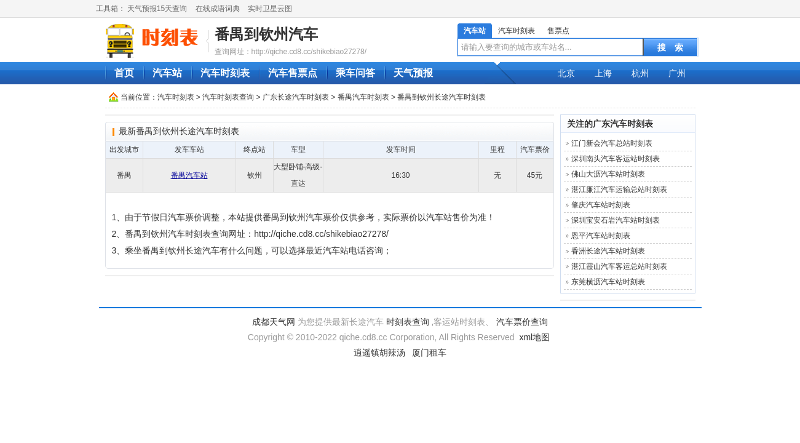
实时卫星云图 (270, 8)
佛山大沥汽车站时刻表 (608, 174)
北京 (566, 73)
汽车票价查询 (522, 322)
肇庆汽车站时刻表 (600, 205)
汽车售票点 (292, 73)
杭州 (640, 73)
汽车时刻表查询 (228, 97)
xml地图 (534, 337)
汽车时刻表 (516, 30)
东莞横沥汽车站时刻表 (608, 281)
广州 (677, 73)
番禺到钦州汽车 (266, 34)
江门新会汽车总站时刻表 (611, 143)
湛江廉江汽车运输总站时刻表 (619, 189)
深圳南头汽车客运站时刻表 (615, 158)
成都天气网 (273, 322)
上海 (603, 73)
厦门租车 (429, 352)
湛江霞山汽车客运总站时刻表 (619, 266)
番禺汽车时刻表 (363, 97)
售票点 (558, 30)
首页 (124, 73)
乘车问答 (355, 73)
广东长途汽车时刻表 (296, 97)
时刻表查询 (407, 322)
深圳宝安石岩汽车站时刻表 (615, 220)
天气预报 (413, 73)
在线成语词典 (218, 8)
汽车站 (475, 30)
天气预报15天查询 (157, 8)
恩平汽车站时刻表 (600, 235)
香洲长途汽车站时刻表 (608, 251)
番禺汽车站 (189, 175)
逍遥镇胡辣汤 (379, 352)
